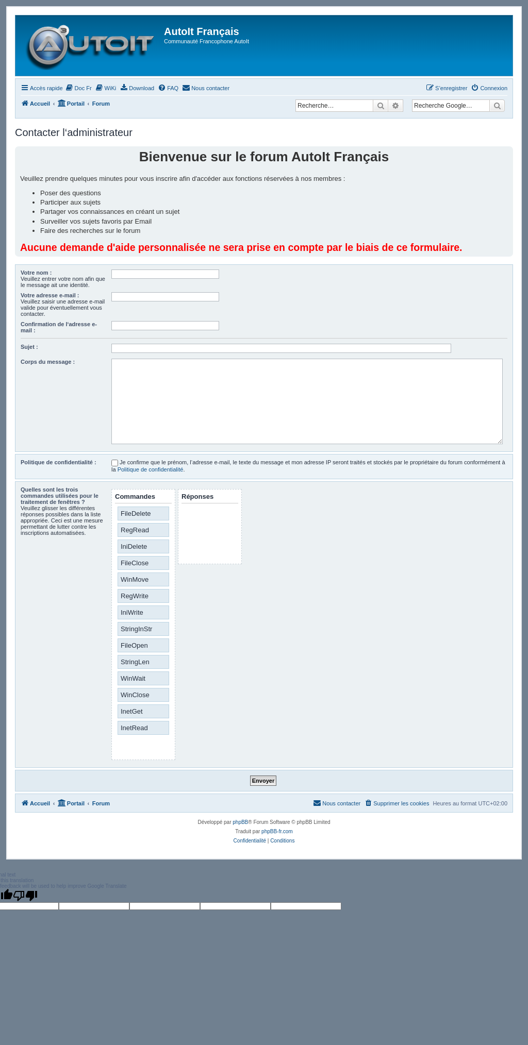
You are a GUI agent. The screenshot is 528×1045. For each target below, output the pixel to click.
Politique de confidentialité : (58, 462)
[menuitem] (78, 88)
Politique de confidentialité (151, 469)
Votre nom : (36, 272)
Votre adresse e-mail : (50, 295)
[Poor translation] (25, 895)
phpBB (240, 822)
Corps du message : (48, 362)
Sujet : (29, 347)
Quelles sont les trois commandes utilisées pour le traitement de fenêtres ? (59, 495)
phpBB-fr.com (277, 831)
